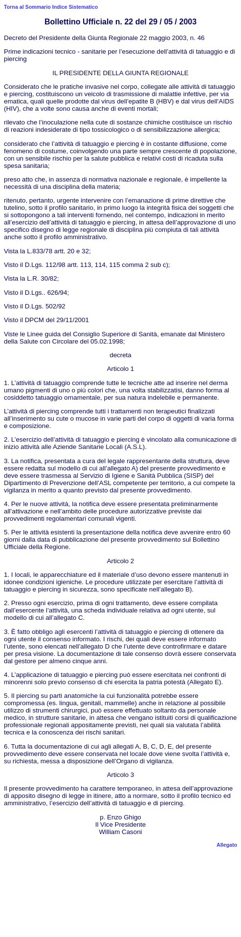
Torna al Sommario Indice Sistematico (51, 7)
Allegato (227, 845)
